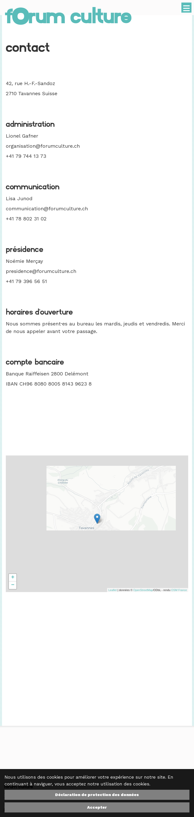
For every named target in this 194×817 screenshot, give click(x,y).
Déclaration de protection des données (97, 794)
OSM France (179, 590)
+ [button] (12, 577)
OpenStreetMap (143, 590)
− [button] (12, 585)
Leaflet (112, 590)
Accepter (97, 807)
